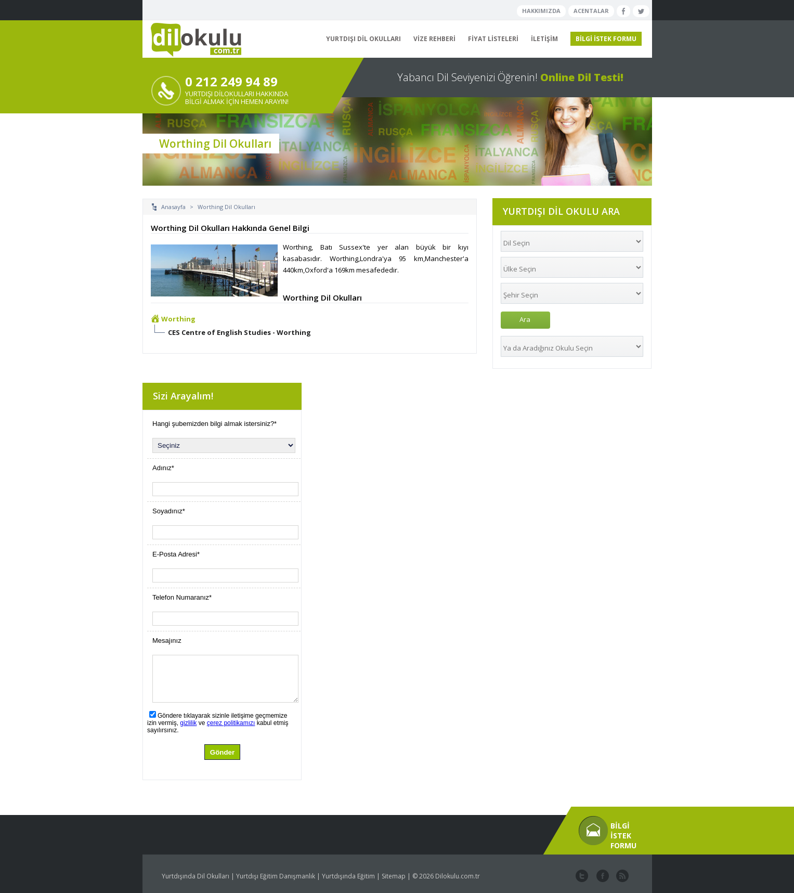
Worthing (178, 318)
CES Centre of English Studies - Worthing (239, 332)
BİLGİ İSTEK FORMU (606, 38)
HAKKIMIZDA (541, 11)
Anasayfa (173, 207)
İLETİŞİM (544, 38)
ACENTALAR (591, 11)
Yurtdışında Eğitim (348, 876)
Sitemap (394, 876)
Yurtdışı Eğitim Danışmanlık (275, 876)
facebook (601, 876)
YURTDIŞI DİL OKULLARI (363, 38)
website (621, 876)
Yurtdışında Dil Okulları (195, 876)
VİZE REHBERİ (434, 38)
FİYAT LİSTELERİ (493, 38)
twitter (582, 876)
